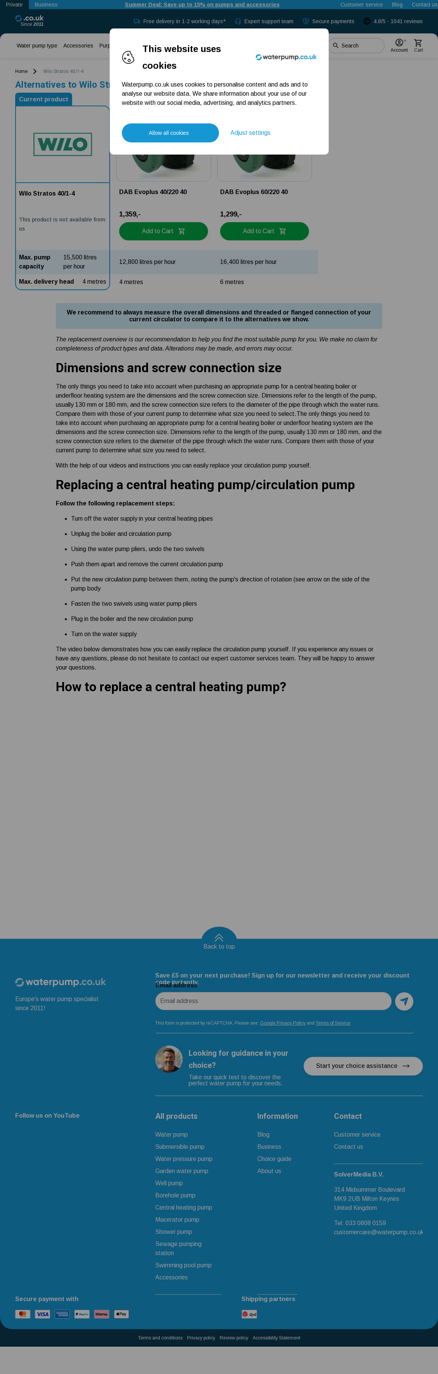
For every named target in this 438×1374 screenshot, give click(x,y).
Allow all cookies (169, 133)
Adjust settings (250, 133)
